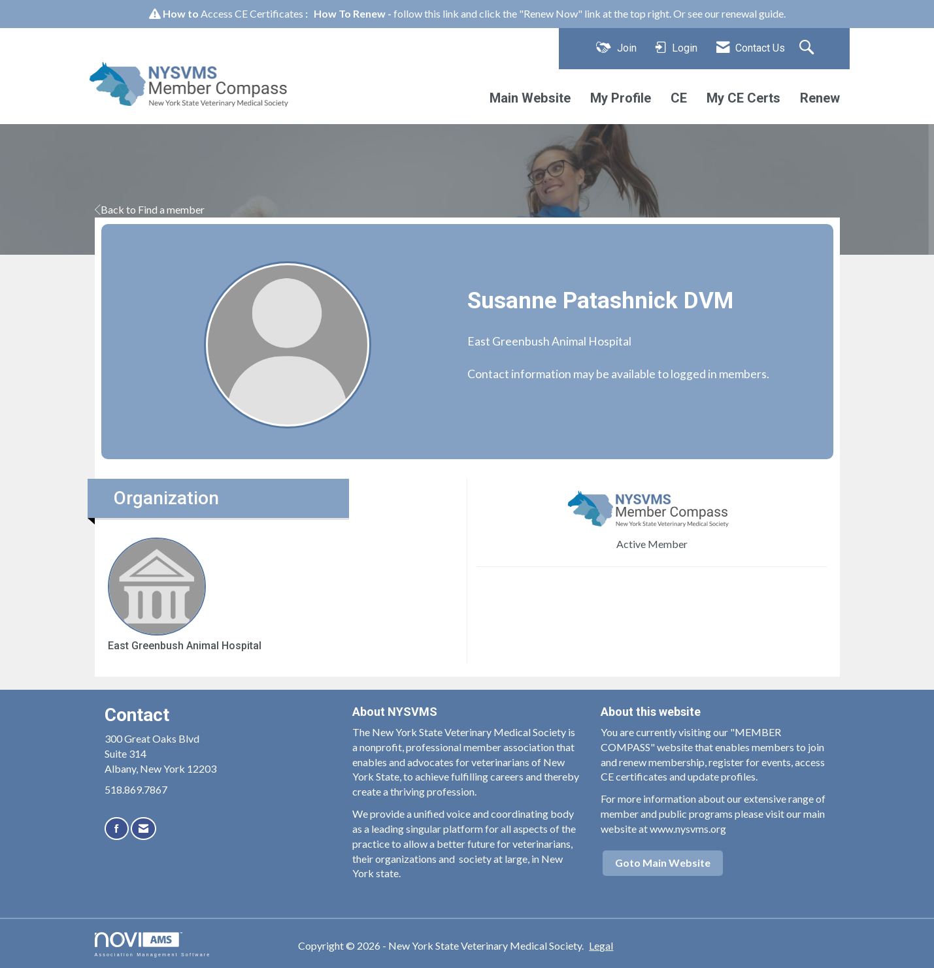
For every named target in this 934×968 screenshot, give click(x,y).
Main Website (530, 98)
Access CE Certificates (252, 13)
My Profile (620, 98)
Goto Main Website (662, 862)
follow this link (426, 13)
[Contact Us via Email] (143, 828)
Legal (601, 945)
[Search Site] (808, 48)
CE (679, 98)
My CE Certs (743, 98)
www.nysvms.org (688, 828)
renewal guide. (754, 13)
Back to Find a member (150, 209)
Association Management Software (153, 944)
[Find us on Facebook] (117, 828)
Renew (820, 98)
